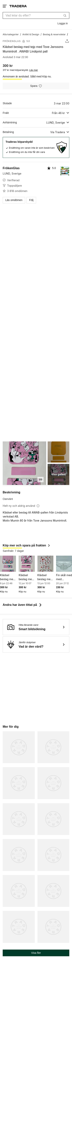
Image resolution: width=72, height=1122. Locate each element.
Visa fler (36, 952)
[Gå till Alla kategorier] (11, 34)
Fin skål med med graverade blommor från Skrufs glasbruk (64, 577)
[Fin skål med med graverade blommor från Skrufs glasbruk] (64, 564)
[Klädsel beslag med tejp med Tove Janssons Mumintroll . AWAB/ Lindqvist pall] (8, 564)
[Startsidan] (18, 6)
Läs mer (33, 70)
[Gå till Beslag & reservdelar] (54, 34)
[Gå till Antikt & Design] (30, 34)
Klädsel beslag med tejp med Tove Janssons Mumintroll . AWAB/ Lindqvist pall (7, 577)
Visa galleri (58, 474)
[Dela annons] (67, 41)
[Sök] (65, 15)
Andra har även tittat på (22, 604)
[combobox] (36, 15)
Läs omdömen (13, 200)
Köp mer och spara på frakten (26, 545)
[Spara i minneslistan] (36, 86)
